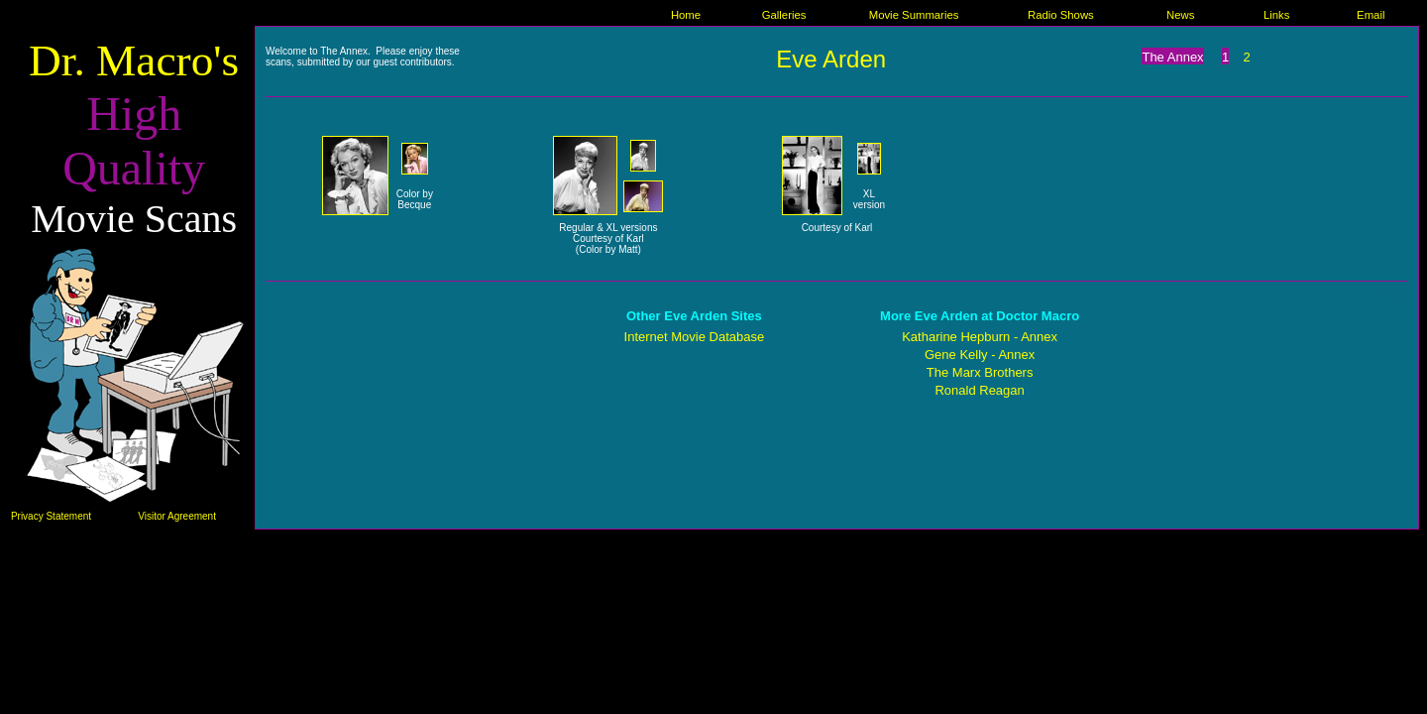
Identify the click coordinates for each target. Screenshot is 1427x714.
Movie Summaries (914, 15)
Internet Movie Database (694, 336)
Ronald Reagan (979, 390)
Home (686, 15)
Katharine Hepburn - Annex (979, 336)
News (1180, 15)
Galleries (784, 15)
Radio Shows (1061, 15)
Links (1276, 15)
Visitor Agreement (177, 516)
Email (1370, 15)
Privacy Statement (51, 516)
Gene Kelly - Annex (980, 354)
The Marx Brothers (980, 372)
